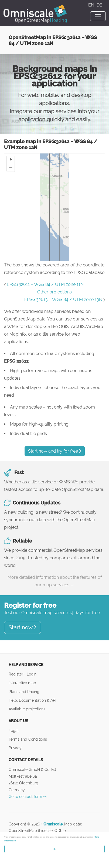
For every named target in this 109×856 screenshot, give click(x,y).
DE (99, 5)
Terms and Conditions (28, 739)
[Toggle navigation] (98, 16)
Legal (14, 730)
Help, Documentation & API (32, 700)
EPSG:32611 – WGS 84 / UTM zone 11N (45, 284)
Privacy (15, 747)
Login (31, 674)
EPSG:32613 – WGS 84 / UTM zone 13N (63, 299)
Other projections (54, 292)
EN (91, 5)
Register (16, 674)
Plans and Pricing (24, 691)
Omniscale (53, 824)
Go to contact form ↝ (27, 796)
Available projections (27, 709)
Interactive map (22, 682)
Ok (54, 849)
